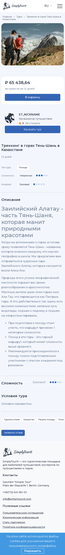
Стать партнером (14, 522)
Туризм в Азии (12, 419)
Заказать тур (32, 129)
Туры (19, 16)
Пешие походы (46, 419)
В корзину (32, 97)
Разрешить (32, 551)
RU (46, 5)
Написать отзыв (13, 433)
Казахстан (29, 419)
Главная (7, 16)
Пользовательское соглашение (23, 512)
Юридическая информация (21, 517)
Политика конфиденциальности (24, 527)
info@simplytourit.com (17, 499)
